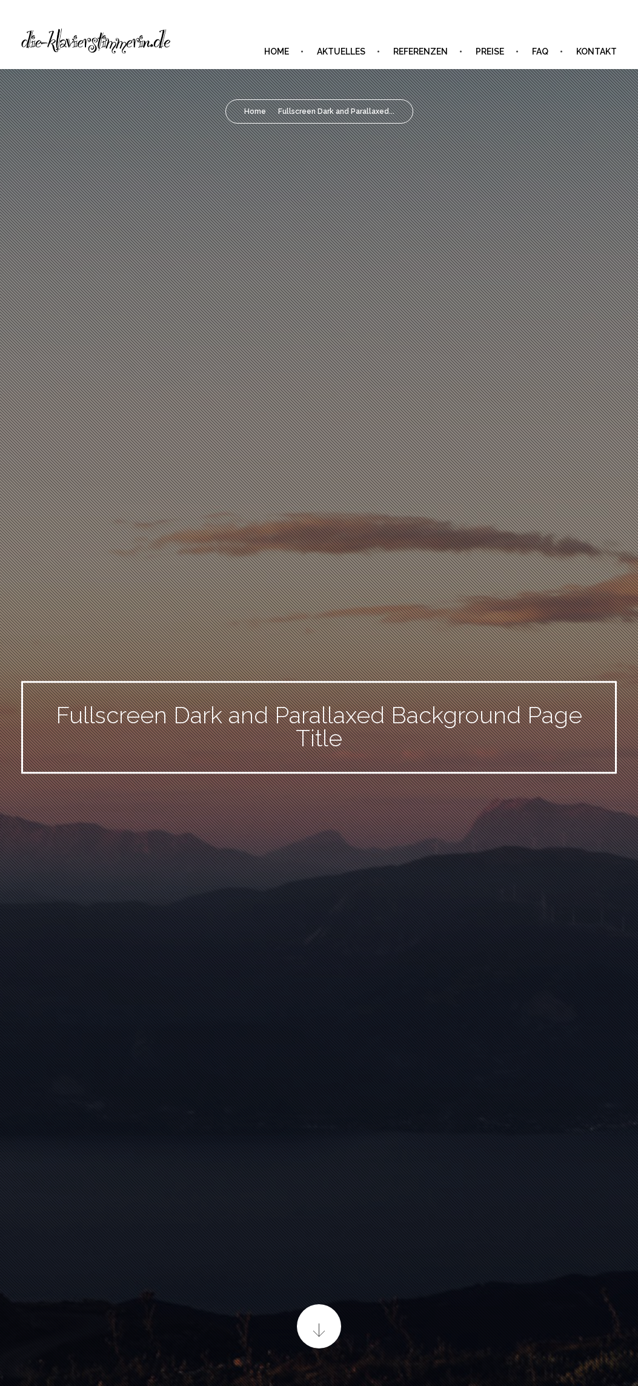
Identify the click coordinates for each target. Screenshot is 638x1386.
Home (255, 111)
